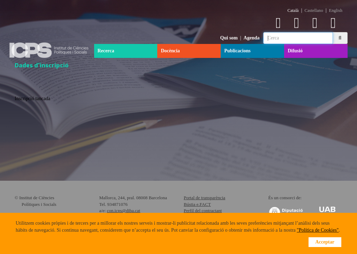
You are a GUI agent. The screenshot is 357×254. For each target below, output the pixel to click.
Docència (170, 50)
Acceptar (325, 242)
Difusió (295, 50)
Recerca (106, 50)
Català (293, 10)
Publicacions (237, 50)
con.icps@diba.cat (123, 210)
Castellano (314, 10)
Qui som (229, 37)
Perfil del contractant (203, 210)
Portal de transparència (204, 197)
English (335, 10)
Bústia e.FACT (197, 204)
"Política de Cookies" (318, 230)
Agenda (252, 37)
